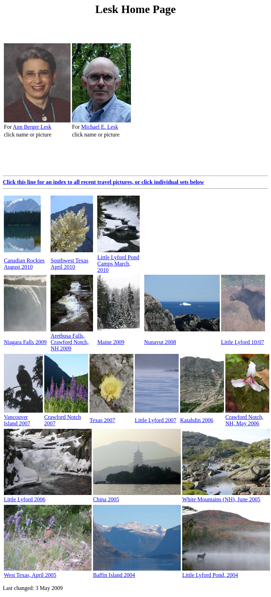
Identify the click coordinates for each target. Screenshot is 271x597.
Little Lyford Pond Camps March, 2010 (118, 263)
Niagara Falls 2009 (25, 342)
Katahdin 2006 (196, 420)
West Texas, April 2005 (30, 575)
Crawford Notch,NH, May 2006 (244, 420)
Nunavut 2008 (160, 342)
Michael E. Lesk (99, 127)
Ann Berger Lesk (32, 127)
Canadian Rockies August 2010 (24, 264)
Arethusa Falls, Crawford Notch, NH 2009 (69, 342)
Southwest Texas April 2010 (69, 264)
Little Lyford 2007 (155, 420)
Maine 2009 (110, 342)
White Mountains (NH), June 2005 (221, 499)
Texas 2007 (102, 420)
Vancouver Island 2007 (17, 420)
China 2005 (106, 499)
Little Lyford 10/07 (242, 342)
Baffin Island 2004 (114, 575)
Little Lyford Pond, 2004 (210, 575)
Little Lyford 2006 (24, 499)
